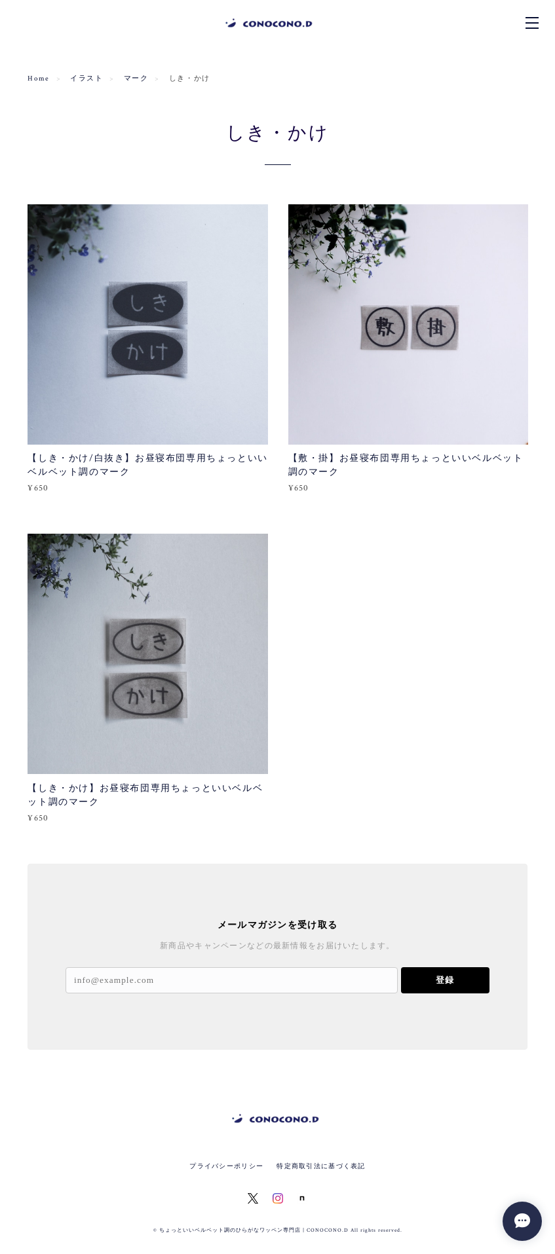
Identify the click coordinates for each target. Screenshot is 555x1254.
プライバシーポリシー (226, 1166)
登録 (445, 980)
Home (38, 78)
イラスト (86, 78)
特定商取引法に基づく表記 (321, 1166)
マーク (136, 78)
